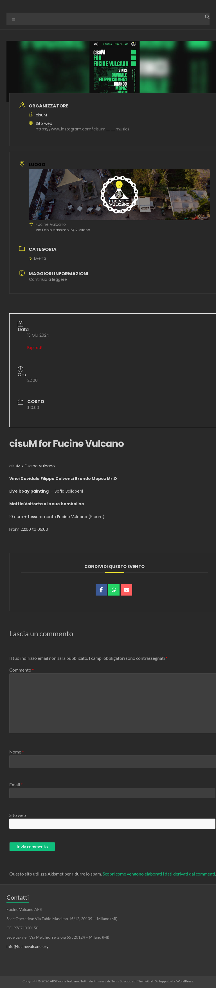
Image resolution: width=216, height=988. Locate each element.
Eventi (37, 258)
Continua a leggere (48, 279)
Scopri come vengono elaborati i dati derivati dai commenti (159, 873)
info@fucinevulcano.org (27, 946)
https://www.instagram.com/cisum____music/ (83, 129)
